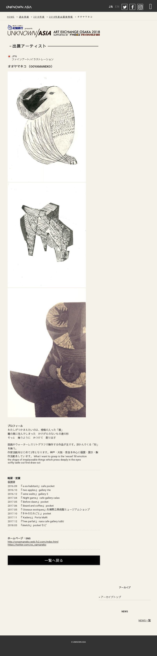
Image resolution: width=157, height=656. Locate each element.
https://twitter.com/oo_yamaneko (27, 544)
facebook (132, 7)
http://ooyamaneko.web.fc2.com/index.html (33, 541)
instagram (140, 7)
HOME (10, 17)
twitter (125, 7)
